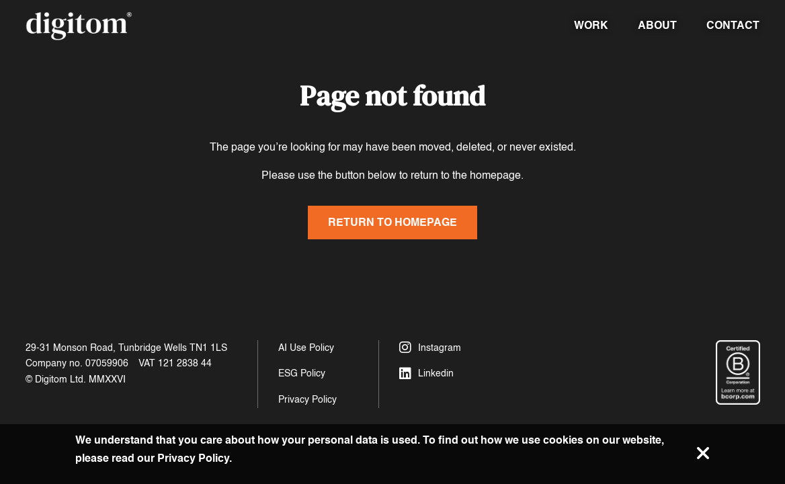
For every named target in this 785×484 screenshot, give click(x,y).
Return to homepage (392, 222)
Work (591, 25)
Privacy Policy (307, 399)
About (657, 25)
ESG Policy (301, 373)
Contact (732, 25)
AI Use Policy (306, 348)
